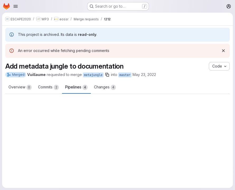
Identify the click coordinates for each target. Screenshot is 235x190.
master (124, 75)
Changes (105, 87)
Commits (48, 87)
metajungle (93, 75)
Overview (20, 87)
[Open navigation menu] (15, 6)
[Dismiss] (223, 51)
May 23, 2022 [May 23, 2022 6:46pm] (144, 74)
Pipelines (76, 87)
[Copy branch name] (107, 75)
